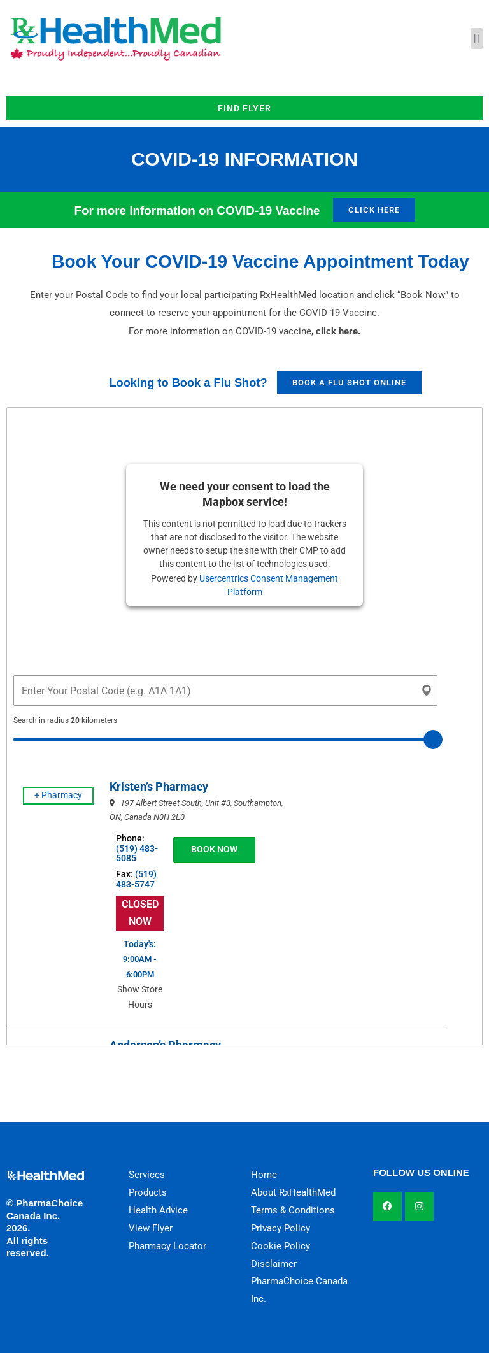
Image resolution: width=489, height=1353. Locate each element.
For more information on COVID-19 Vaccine (196, 210)
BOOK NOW (203, 849)
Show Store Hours (133, 1004)
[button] (477, 38)
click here (337, 331)
